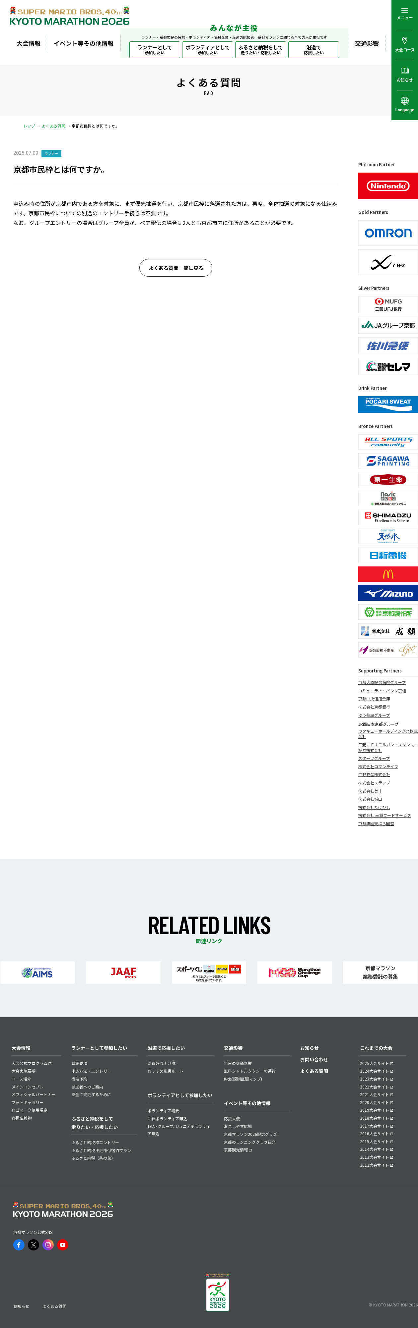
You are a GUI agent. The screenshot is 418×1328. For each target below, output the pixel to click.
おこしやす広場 (238, 1126)
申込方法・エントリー (91, 1071)
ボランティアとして (207, 49)
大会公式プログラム (29, 1063)
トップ (29, 126)
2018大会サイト (374, 1118)
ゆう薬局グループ (374, 715)
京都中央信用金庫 (374, 698)
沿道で (313, 49)
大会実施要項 (23, 1071)
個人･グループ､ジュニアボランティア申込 (179, 1129)
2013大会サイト (374, 1157)
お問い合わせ (314, 1059)
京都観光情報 (236, 1149)
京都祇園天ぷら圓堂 (376, 823)
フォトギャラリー (27, 1102)
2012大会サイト (374, 1165)
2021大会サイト (374, 1094)
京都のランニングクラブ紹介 (250, 1142)
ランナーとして (154, 49)
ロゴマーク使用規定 (29, 1110)
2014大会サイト (374, 1149)
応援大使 (232, 1118)
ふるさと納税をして (260, 49)
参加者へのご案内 (87, 1086)
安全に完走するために (91, 1094)
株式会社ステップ (374, 782)
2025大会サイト (374, 1063)
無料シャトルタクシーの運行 (250, 1071)
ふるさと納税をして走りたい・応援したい (94, 1122)
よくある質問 (53, 126)
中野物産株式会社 (374, 774)
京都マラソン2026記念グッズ (250, 1134)
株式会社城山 (370, 799)
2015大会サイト (374, 1141)
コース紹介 (21, 1079)
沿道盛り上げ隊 (161, 1063)
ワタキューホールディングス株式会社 (388, 733)
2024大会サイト (374, 1071)
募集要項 (79, 1063)
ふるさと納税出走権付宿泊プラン (101, 1150)
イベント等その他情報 (83, 43)
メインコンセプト (27, 1086)
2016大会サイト (374, 1133)
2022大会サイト (374, 1086)
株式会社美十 (370, 791)
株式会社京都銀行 (374, 707)
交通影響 (367, 43)
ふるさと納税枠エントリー (95, 1142)
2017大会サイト (374, 1126)
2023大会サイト (374, 1079)
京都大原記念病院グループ (382, 682)
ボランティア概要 (163, 1110)
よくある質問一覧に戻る (176, 267)
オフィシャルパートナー (33, 1094)
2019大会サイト (374, 1110)
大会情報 (28, 43)
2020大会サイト (374, 1102)
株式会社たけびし (374, 807)
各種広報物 (22, 1118)
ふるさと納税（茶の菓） (93, 1158)
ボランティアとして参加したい (180, 1095)
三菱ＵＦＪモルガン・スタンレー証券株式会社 (388, 747)
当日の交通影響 (238, 1063)
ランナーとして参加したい (99, 1047)
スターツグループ (374, 758)
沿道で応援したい (166, 1047)
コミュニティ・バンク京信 (382, 690)
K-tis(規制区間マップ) (243, 1079)
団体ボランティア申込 (167, 1118)
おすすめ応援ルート (165, 1071)
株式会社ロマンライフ (378, 766)
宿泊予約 (79, 1079)
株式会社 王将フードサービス (384, 815)
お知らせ (309, 1047)
